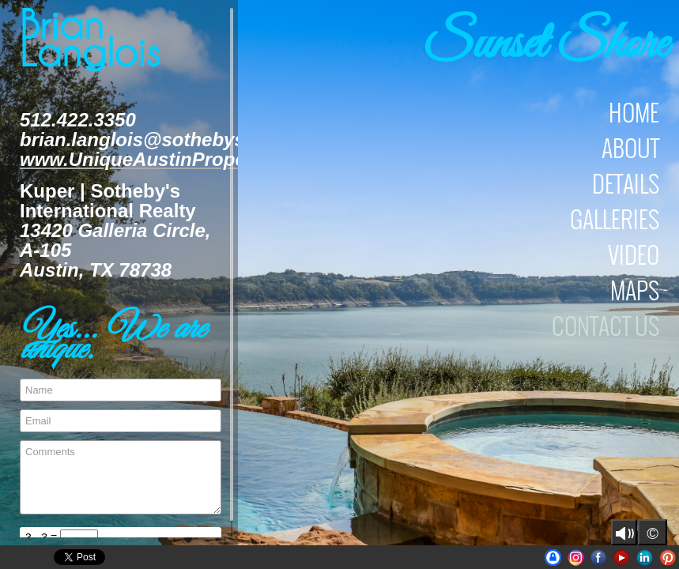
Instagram (576, 557)
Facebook (598, 557)
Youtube (621, 557)
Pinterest (667, 557)
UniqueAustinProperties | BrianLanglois (553, 557)
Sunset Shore (546, 45)
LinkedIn (644, 557)
